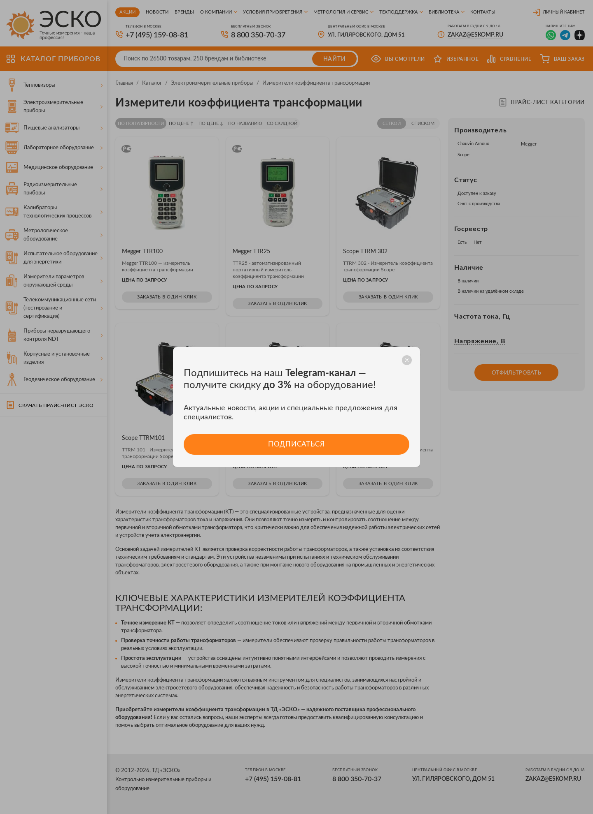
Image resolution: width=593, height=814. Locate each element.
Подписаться (296, 444)
